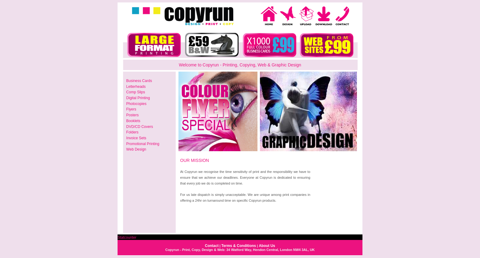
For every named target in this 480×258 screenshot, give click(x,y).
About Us (267, 246)
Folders (132, 132)
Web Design (136, 149)
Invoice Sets (136, 138)
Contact (212, 246)
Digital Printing (138, 98)
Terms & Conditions (238, 246)
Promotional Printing (142, 144)
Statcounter (127, 237)
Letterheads (135, 86)
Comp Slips (135, 92)
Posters (132, 115)
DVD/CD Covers (139, 127)
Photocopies (136, 104)
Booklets (133, 121)
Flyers (131, 109)
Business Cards (139, 81)
